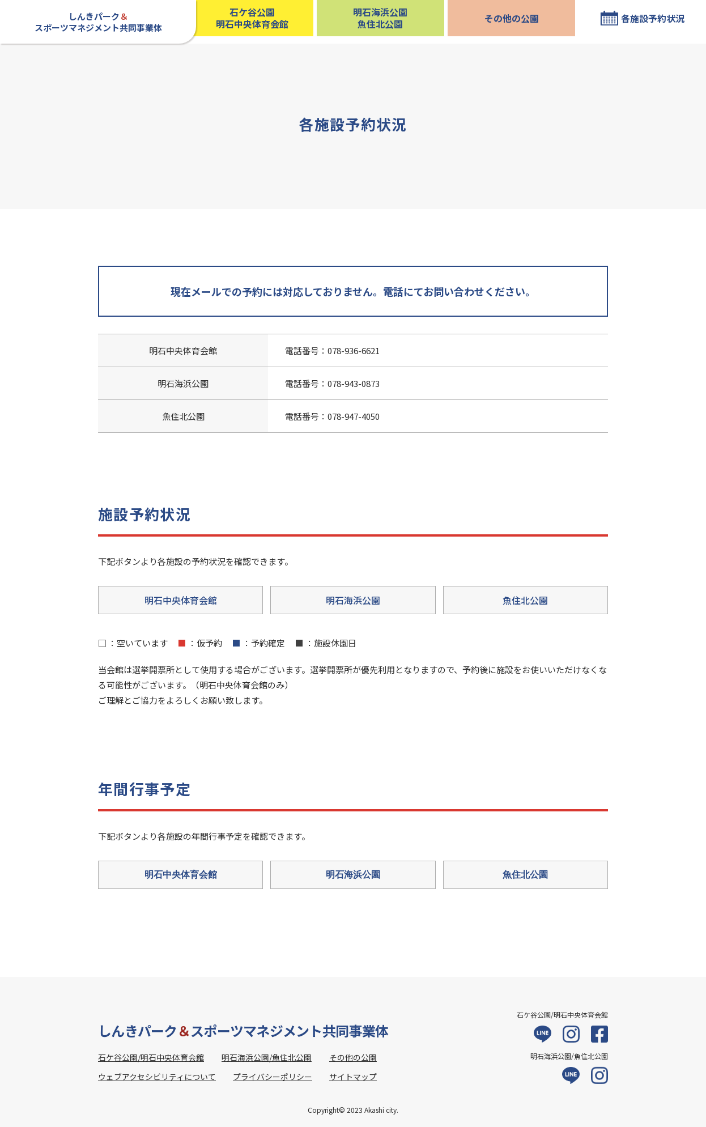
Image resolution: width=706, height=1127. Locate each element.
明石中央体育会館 (180, 600)
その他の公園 (511, 18)
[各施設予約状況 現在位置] (642, 18)
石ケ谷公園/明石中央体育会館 (151, 1057)
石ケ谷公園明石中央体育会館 (252, 18)
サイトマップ (353, 1076)
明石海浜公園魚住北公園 (380, 18)
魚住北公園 (525, 600)
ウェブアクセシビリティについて (157, 1076)
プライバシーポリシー (272, 1076)
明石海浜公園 (353, 600)
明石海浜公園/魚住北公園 (267, 1057)
